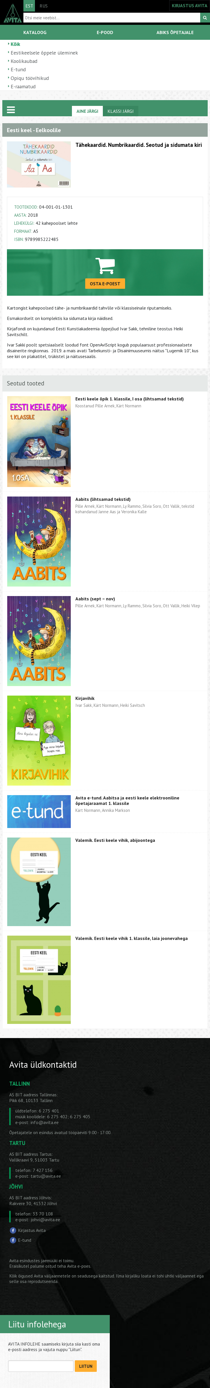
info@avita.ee (45, 1122)
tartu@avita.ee (46, 1176)
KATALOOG (35, 32)
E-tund (18, 69)
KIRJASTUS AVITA (189, 5)
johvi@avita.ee (45, 1219)
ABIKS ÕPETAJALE (175, 32)
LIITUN (85, 1366)
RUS (44, 6)
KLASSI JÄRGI (120, 111)
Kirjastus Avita (32, 1230)
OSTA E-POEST (105, 283)
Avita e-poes (78, 1266)
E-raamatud (23, 86)
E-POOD (105, 32)
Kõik (15, 44)
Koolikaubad (24, 61)
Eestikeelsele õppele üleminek (44, 52)
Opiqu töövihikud (30, 78)
